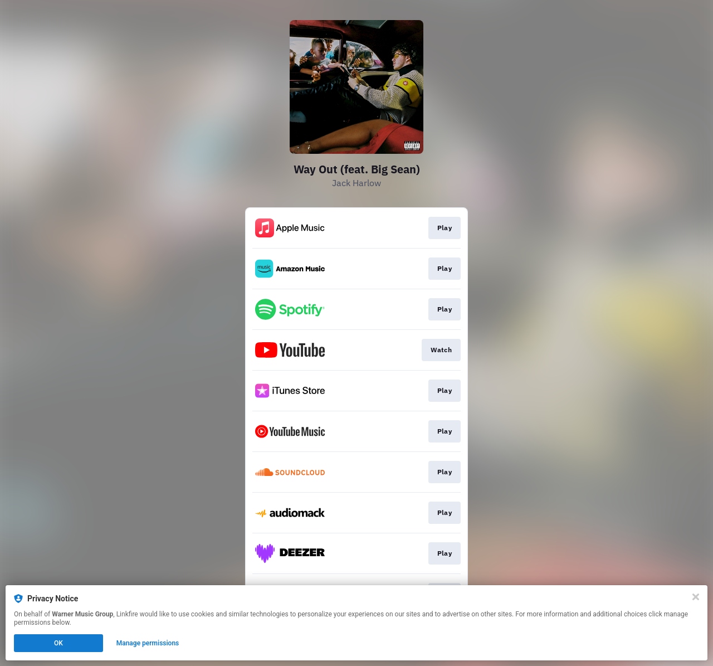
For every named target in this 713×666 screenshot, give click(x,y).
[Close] (696, 597)
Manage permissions (147, 643)
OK (58, 643)
